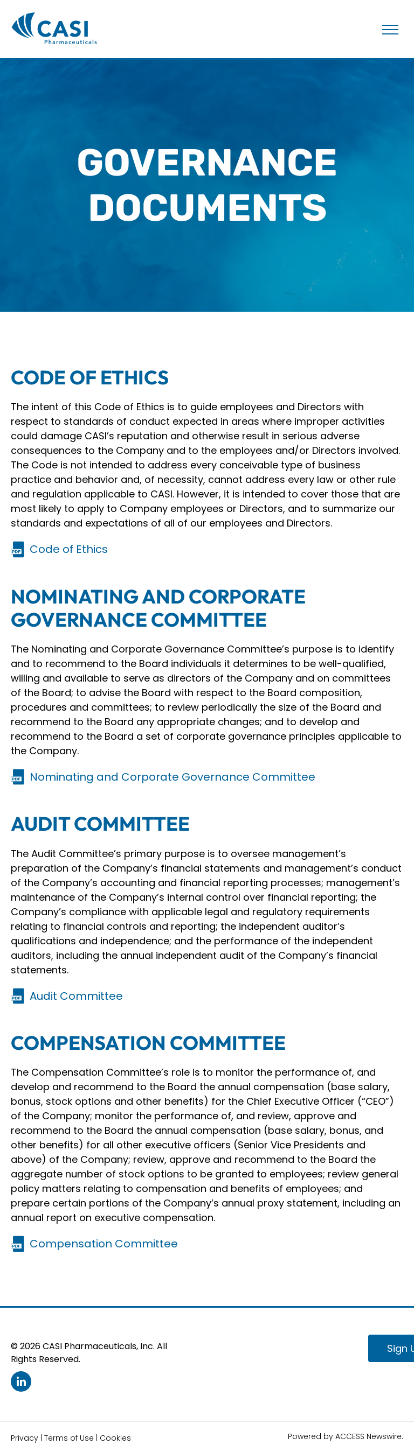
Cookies (115, 1438)
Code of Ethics (69, 549)
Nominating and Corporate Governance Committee (172, 776)
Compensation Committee (104, 1243)
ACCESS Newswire (368, 1436)
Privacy (24, 1438)
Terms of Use (69, 1438)
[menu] (390, 30)
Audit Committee (76, 996)
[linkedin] (21, 1382)
